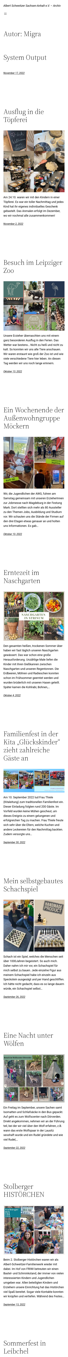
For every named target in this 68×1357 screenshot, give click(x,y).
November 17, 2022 (14, 73)
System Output (25, 57)
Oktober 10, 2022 (12, 534)
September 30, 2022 (14, 842)
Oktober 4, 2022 (12, 695)
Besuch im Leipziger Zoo (32, 266)
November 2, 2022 (13, 223)
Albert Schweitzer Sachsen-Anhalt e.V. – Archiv (32, 5)
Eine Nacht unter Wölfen (28, 1039)
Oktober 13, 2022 (12, 371)
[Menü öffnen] (5, 14)
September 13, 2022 (14, 1304)
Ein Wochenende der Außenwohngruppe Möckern (33, 418)
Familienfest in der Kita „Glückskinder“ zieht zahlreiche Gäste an (31, 746)
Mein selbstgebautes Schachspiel (33, 885)
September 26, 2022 (14, 996)
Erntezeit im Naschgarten (21, 577)
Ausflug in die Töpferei (23, 116)
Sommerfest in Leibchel (24, 1347)
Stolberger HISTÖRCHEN (23, 1190)
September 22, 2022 (14, 1147)
